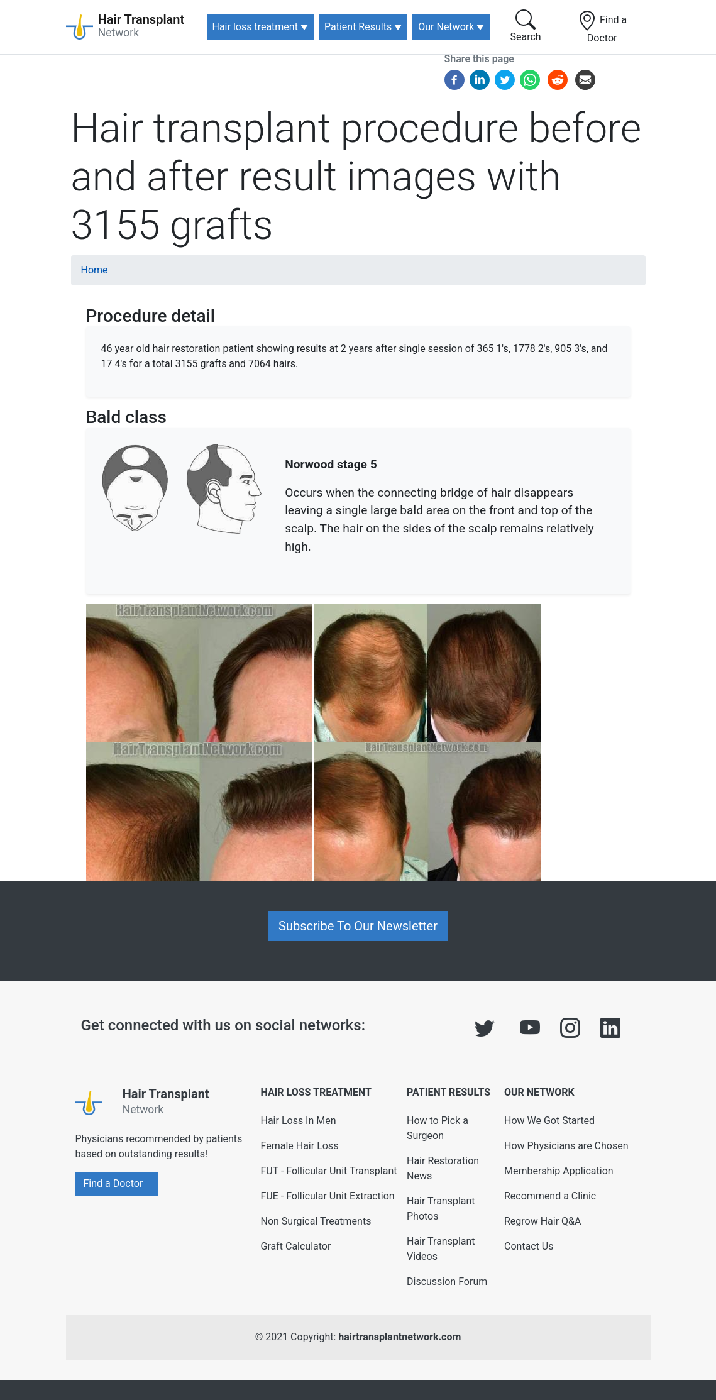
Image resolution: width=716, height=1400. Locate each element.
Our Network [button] (446, 27)
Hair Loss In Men (298, 1121)
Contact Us (529, 1246)
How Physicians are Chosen (566, 1146)
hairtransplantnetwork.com (399, 1337)
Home (94, 270)
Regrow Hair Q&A (542, 1221)
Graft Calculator (295, 1246)
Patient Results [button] (358, 27)
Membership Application (559, 1171)
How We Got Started (549, 1121)
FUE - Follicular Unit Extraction (327, 1196)
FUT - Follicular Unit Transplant (328, 1171)
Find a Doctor (602, 27)
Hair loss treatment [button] (255, 27)
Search (525, 26)
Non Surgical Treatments (315, 1221)
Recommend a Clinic (550, 1196)
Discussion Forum (447, 1281)
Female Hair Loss (299, 1146)
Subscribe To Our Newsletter (358, 926)
